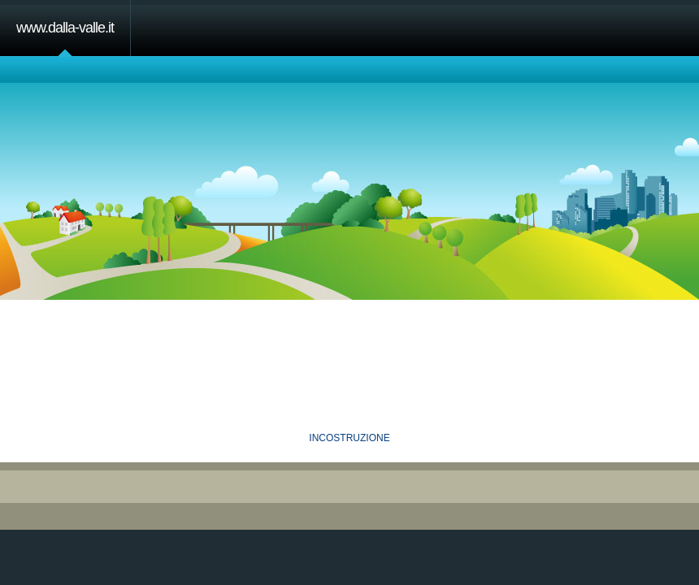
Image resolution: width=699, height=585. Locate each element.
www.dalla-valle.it (65, 28)
